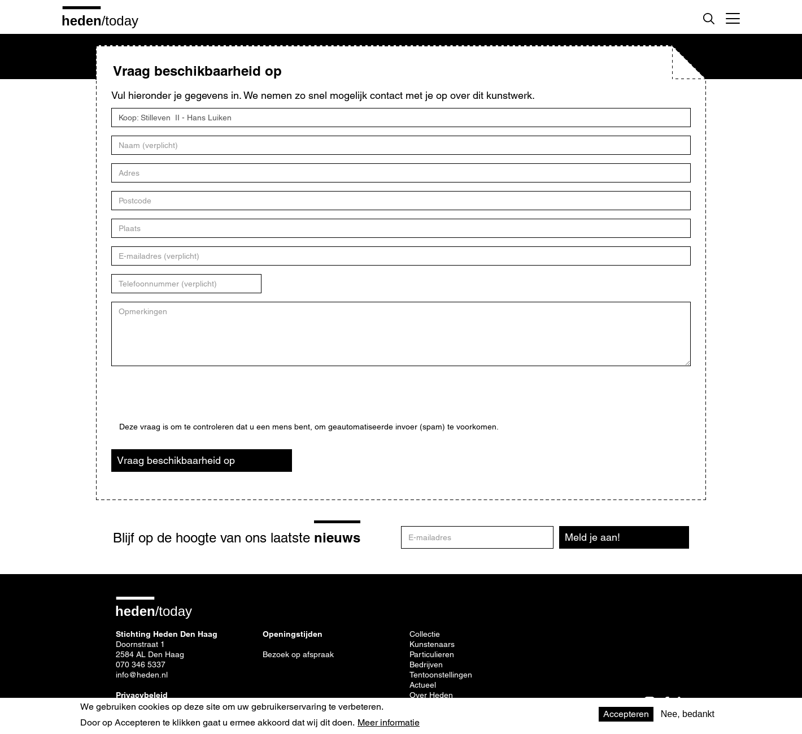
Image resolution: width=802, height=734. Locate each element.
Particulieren (431, 654)
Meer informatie (389, 723)
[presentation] (205, 400)
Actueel (422, 684)
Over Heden (431, 695)
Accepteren (626, 714)
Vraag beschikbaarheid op (176, 460)
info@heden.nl (142, 674)
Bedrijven (426, 664)
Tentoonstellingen (440, 674)
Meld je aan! (592, 537)
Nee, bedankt (687, 714)
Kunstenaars (432, 644)
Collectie (424, 634)
